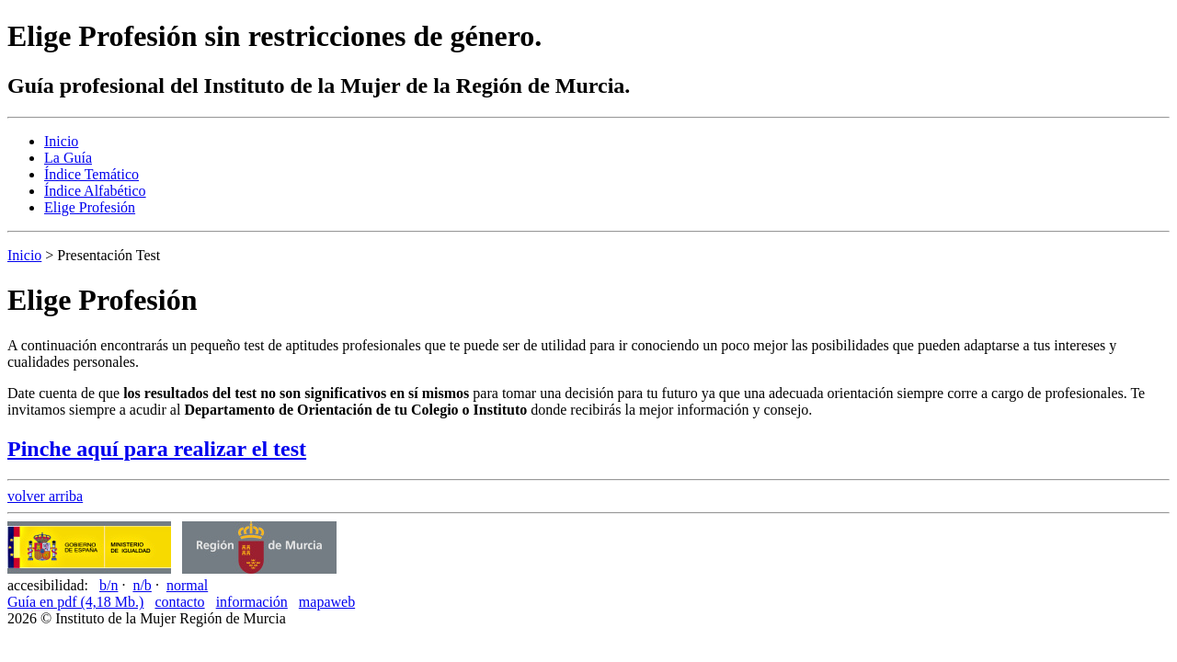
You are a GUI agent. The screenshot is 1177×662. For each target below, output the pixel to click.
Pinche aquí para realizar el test (156, 449)
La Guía (68, 158)
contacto (179, 602)
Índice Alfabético (95, 191)
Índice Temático (91, 174)
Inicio (61, 141)
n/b (141, 585)
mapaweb (327, 602)
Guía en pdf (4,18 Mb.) (75, 602)
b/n (108, 585)
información (252, 602)
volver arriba (45, 496)
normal (187, 585)
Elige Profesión (89, 207)
